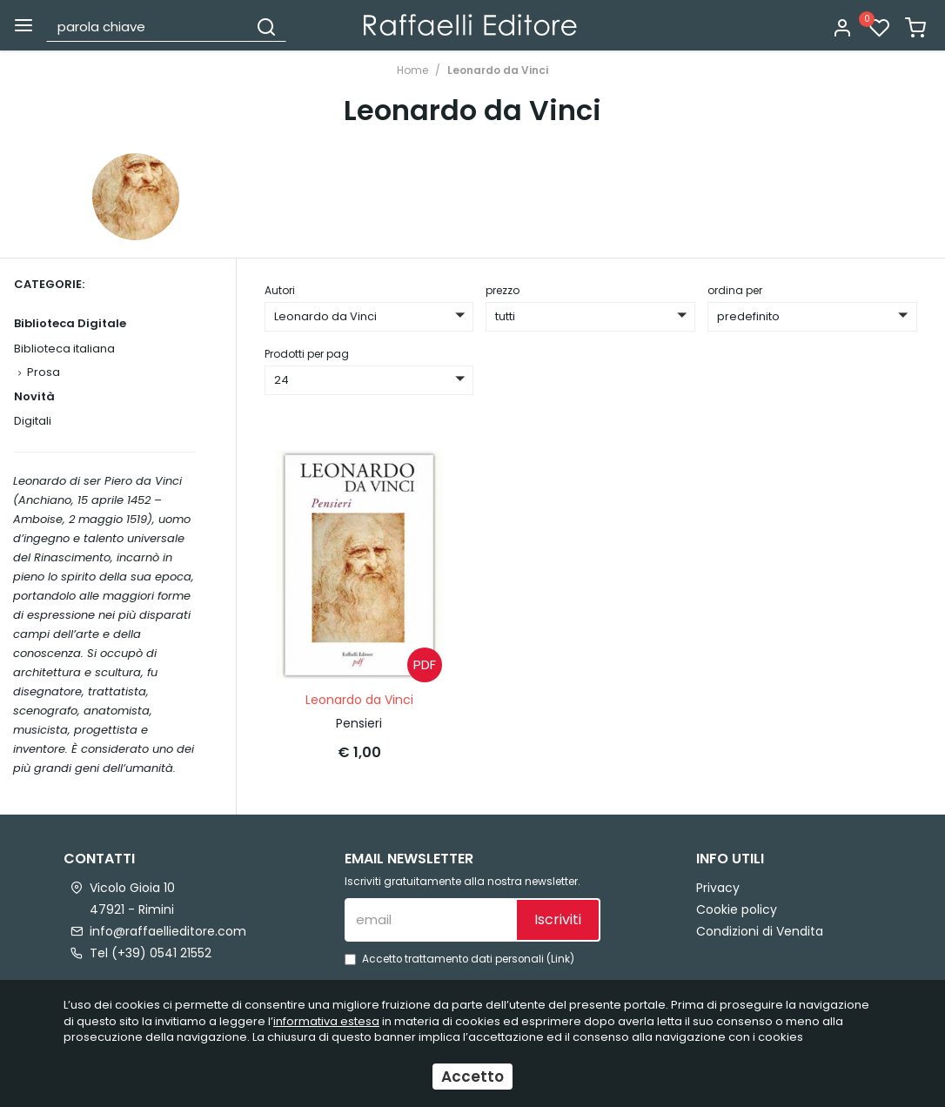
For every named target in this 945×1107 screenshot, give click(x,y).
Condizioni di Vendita (759, 930)
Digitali (32, 421)
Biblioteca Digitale (70, 323)
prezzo (502, 290)
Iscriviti (557, 919)
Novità (34, 396)
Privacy (718, 887)
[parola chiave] (148, 26)
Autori (280, 290)
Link (560, 958)
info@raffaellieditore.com (168, 930)
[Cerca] (266, 26)
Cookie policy (736, 908)
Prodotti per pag (307, 353)
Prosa (43, 372)
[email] (429, 919)
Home (412, 70)
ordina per (734, 290)
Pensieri (359, 723)
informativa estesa (326, 1021)
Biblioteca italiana (64, 348)
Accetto (472, 1076)
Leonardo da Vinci (497, 70)
